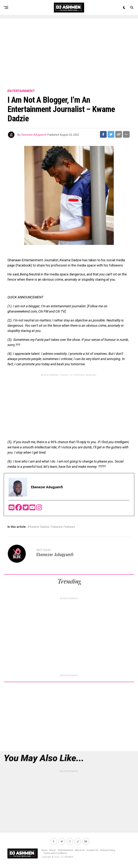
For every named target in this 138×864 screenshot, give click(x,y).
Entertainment (65, 850)
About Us (80, 850)
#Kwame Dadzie (38, 526)
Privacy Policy (107, 850)
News (44, 850)
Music (52, 850)
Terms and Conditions (55, 853)
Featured (56, 526)
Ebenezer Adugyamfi (33, 134)
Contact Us (92, 850)
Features (69, 526)
